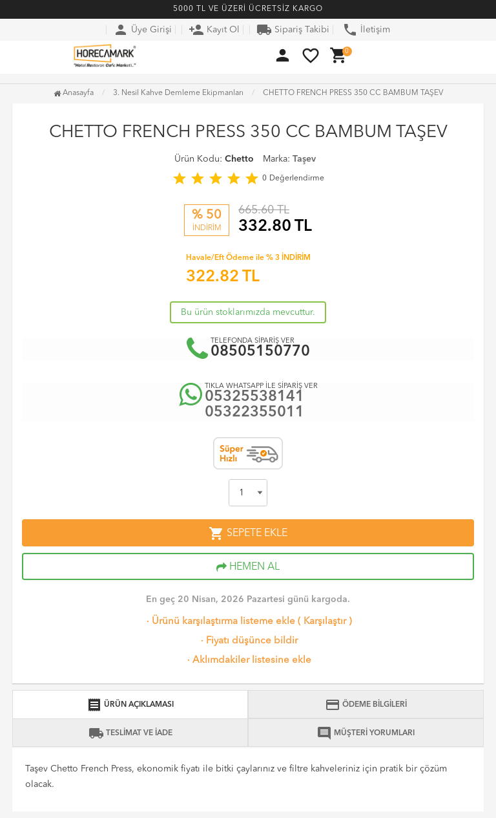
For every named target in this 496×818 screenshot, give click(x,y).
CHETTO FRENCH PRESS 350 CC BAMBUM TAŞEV (353, 93)
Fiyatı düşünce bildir (248, 641)
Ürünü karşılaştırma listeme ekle (219, 622)
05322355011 (254, 412)
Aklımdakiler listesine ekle (248, 660)
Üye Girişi (142, 29)
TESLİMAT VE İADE (130, 733)
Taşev (304, 159)
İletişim (366, 29)
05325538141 (254, 397)
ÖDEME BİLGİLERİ (366, 705)
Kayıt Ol (214, 29)
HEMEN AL (248, 567)
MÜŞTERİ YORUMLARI (365, 733)
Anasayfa (74, 93)
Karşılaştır (325, 622)
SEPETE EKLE (248, 533)
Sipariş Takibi (292, 29)
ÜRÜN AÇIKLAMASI (130, 705)
